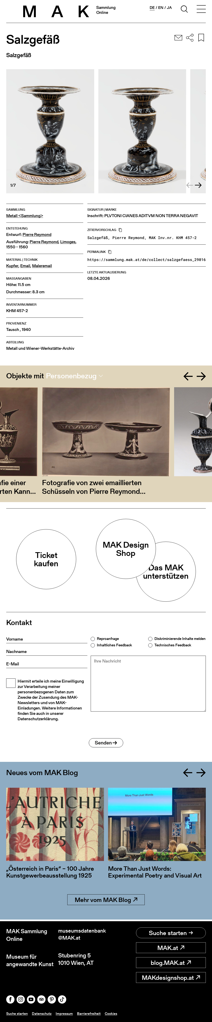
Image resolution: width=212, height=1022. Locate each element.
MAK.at (170, 947)
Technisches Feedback (172, 645)
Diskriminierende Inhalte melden (180, 639)
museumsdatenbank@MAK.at (81, 935)
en (160, 7)
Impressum (66, 1013)
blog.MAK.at (171, 962)
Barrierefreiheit (91, 1013)
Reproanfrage (108, 639)
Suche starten (171, 932)
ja (169, 7)
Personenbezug (71, 376)
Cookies (114, 1013)
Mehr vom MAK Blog (106, 901)
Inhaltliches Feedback (114, 645)
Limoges (68, 241)
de (152, 7)
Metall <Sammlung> (24, 215)
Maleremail (42, 265)
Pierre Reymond (37, 234)
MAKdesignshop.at (171, 977)
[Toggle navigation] (201, 9)
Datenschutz (43, 1013)
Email (25, 265)
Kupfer (12, 265)
